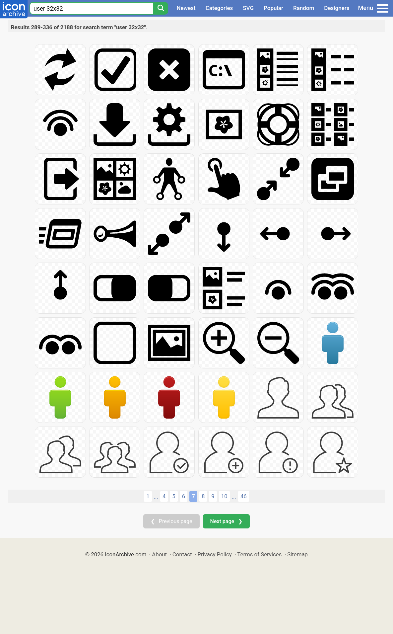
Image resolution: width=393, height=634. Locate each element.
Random (303, 8)
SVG (248, 8)
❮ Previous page (171, 521)
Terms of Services (259, 554)
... (156, 496)
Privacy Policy (214, 554)
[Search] (160, 8)
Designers (336, 8)
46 (243, 496)
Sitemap (297, 554)
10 (224, 496)
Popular (273, 8)
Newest (185, 8)
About (159, 554)
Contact (182, 554)
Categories (219, 8)
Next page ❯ (226, 521)
